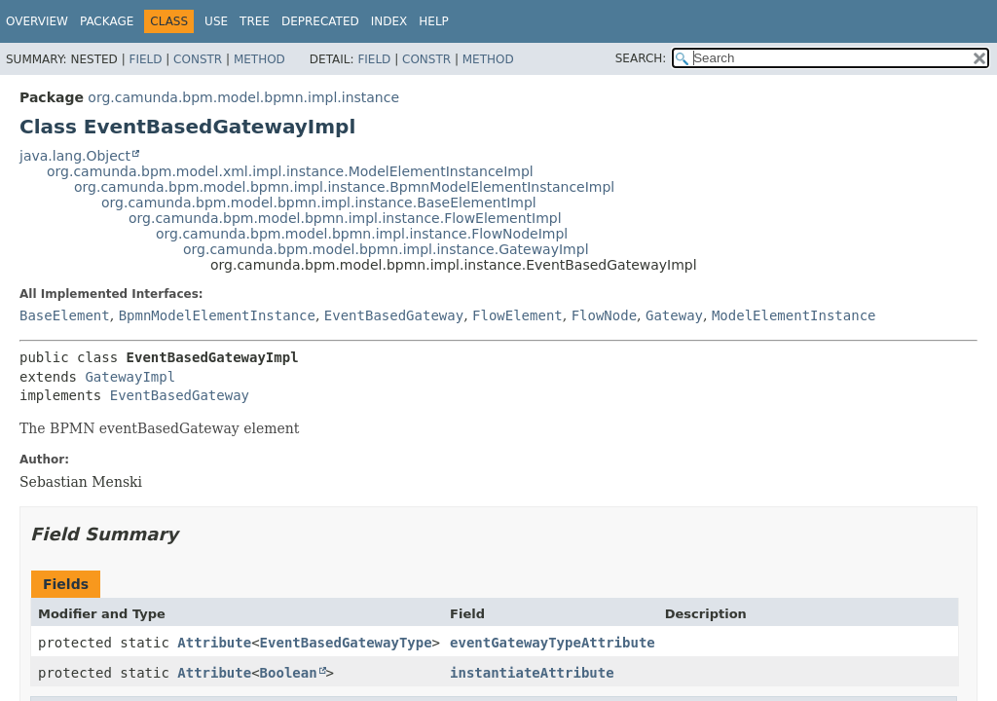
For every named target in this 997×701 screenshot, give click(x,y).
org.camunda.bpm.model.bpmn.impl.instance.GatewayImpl (386, 249)
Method (259, 59)
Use (216, 21)
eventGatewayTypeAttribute (552, 642)
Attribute (214, 642)
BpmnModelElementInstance (217, 315)
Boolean (288, 673)
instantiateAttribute (532, 673)
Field (145, 59)
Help (434, 21)
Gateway (674, 315)
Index (389, 21)
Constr (197, 59)
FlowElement (517, 315)
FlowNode (604, 315)
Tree (255, 21)
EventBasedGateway (393, 315)
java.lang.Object (74, 156)
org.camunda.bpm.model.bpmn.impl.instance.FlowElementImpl (345, 218)
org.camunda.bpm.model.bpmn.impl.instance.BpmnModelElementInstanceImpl (344, 187)
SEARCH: (641, 58)
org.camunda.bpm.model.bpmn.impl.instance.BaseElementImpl (318, 202)
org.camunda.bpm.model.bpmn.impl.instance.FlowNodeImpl (362, 233)
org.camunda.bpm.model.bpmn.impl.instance (243, 97)
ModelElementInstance (794, 315)
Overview (37, 21)
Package (106, 21)
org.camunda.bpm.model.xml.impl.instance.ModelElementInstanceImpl (290, 171)
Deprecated (320, 21)
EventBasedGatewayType (346, 642)
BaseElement (64, 315)
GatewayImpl (130, 377)
